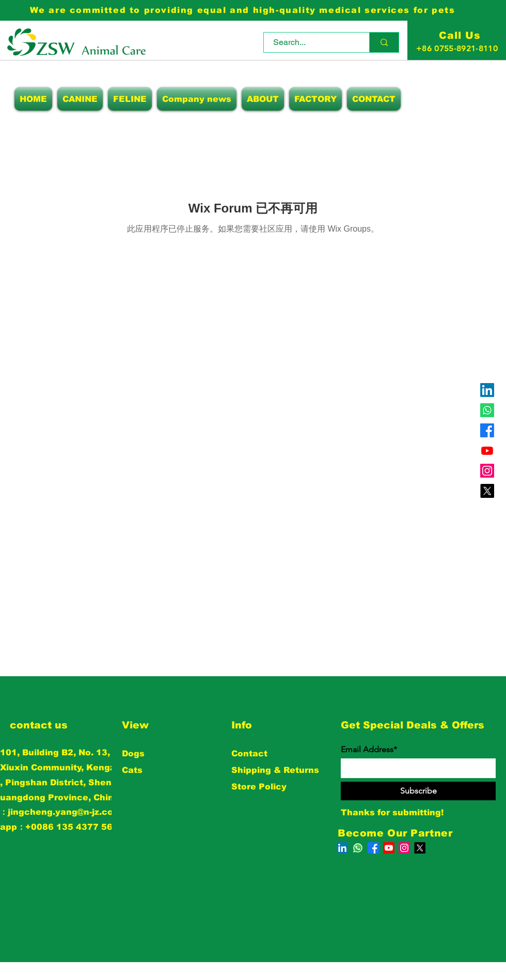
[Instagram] (487, 471)
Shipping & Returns (275, 770)
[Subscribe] (418, 791)
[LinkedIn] (487, 390)
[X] (487, 491)
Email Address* (369, 749)
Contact (249, 753)
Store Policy (259, 786)
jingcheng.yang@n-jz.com (64, 812)
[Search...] (310, 42)
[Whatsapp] (487, 410)
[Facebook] (487, 430)
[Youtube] (487, 451)
